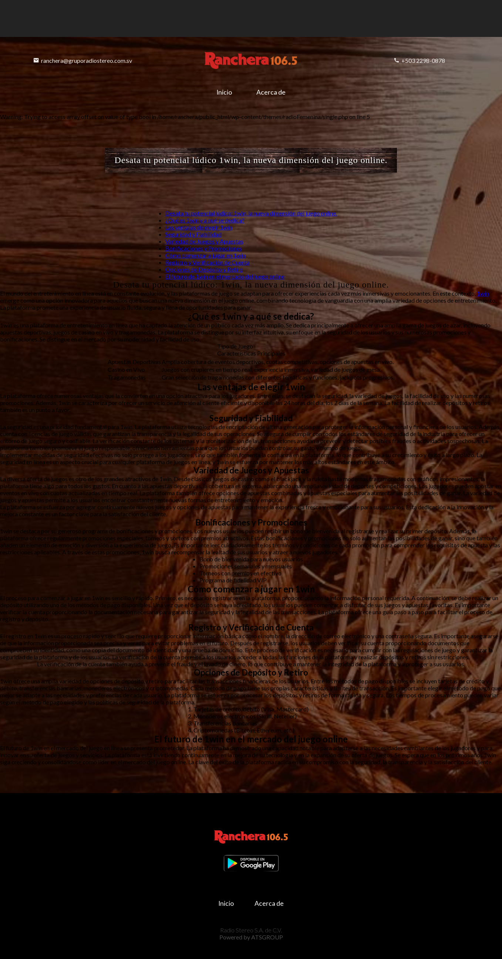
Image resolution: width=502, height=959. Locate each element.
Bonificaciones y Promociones (203, 248)
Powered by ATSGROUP (251, 937)
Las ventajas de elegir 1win (198, 227)
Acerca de (271, 92)
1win (483, 293)
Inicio (224, 92)
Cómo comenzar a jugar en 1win (205, 255)
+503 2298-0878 (419, 60)
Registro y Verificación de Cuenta (207, 262)
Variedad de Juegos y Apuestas (204, 241)
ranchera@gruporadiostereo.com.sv (82, 60)
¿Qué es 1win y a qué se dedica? (205, 220)
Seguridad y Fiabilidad (193, 234)
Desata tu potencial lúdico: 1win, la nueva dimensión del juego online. (251, 213)
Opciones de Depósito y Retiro (204, 269)
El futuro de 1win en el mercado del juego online (224, 276)
